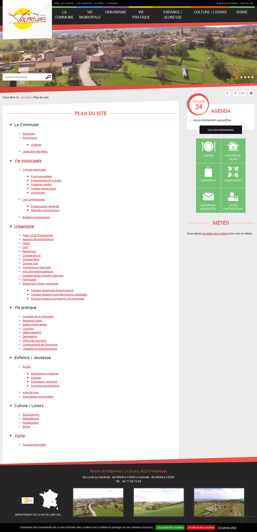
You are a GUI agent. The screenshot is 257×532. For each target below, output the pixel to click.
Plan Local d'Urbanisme (38, 235)
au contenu (67, 3)
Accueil (25, 97)
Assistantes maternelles (38, 396)
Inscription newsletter (208, 207)
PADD (26, 243)
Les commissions (34, 199)
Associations (31, 415)
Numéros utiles (32, 320)
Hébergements (32, 332)
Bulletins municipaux (36, 217)
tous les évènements (221, 130)
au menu (99, 3)
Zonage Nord (31, 259)
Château (36, 145)
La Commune (64, 14)
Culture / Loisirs (210, 11)
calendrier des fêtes (35, 151)
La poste (28, 328)
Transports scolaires (44, 381)
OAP (25, 247)
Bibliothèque (31, 418)
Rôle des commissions (45, 210)
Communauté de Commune (40, 345)
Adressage (29, 279)
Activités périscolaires (45, 386)
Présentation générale (45, 206)
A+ (243, 93)
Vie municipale (90, 14)
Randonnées (31, 423)
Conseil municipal (34, 170)
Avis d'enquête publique (38, 271)
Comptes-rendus (41, 184)
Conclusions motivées (37, 267)
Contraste (112, 3)
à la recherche (84, 3)
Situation (29, 134)
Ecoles (27, 366)
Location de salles (233, 157)
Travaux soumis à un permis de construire (57, 299)
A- (227, 93)
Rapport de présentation (38, 239)
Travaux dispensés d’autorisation (52, 290)
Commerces (208, 180)
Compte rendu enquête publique (43, 276)
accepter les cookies (215, 233)
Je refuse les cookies (201, 527)
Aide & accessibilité (226, 3)
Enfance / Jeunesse (172, 14)
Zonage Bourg (32, 255)
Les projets (38, 193)
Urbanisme (115, 11)
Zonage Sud (30, 263)
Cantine (36, 378)
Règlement (29, 251)
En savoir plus (227, 527)
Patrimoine (30, 138)
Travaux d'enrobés (34, 445)
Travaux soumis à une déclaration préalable (59, 294)
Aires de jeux (31, 392)
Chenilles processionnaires (40, 349)
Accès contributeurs (233, 207)
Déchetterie (30, 337)
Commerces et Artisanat (38, 316)
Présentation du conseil (46, 180)
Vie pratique (141, 14)
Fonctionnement (41, 176)
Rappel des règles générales (40, 284)
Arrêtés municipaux (43, 188)
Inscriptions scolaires (45, 373)
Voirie (242, 11)
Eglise (26, 426)
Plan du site (246, 3)
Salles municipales (35, 324)
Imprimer (252, 93)
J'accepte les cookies (170, 527)
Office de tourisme (34, 341)
